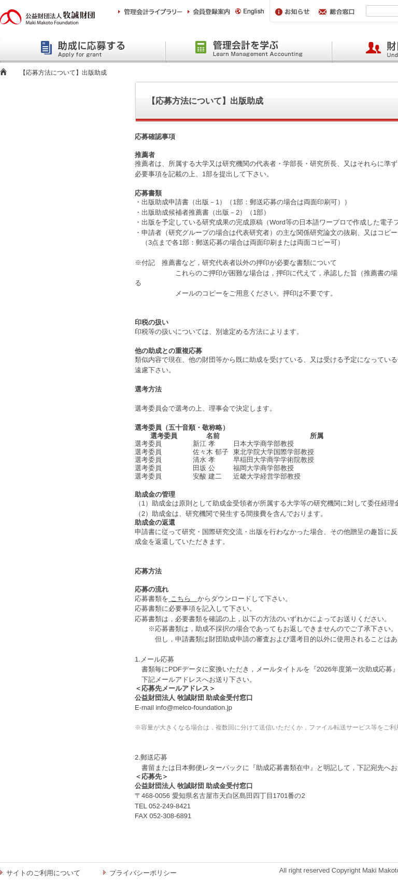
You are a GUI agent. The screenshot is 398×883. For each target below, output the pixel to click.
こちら (182, 598)
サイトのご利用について (43, 873)
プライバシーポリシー (143, 873)
